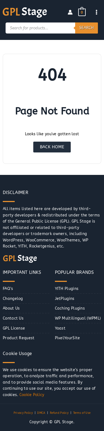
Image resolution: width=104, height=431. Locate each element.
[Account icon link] (70, 12)
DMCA (41, 413)
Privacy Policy (23, 413)
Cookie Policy (31, 394)
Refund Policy (59, 413)
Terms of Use (82, 413)
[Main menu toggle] (96, 12)
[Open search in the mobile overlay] (52, 28)
